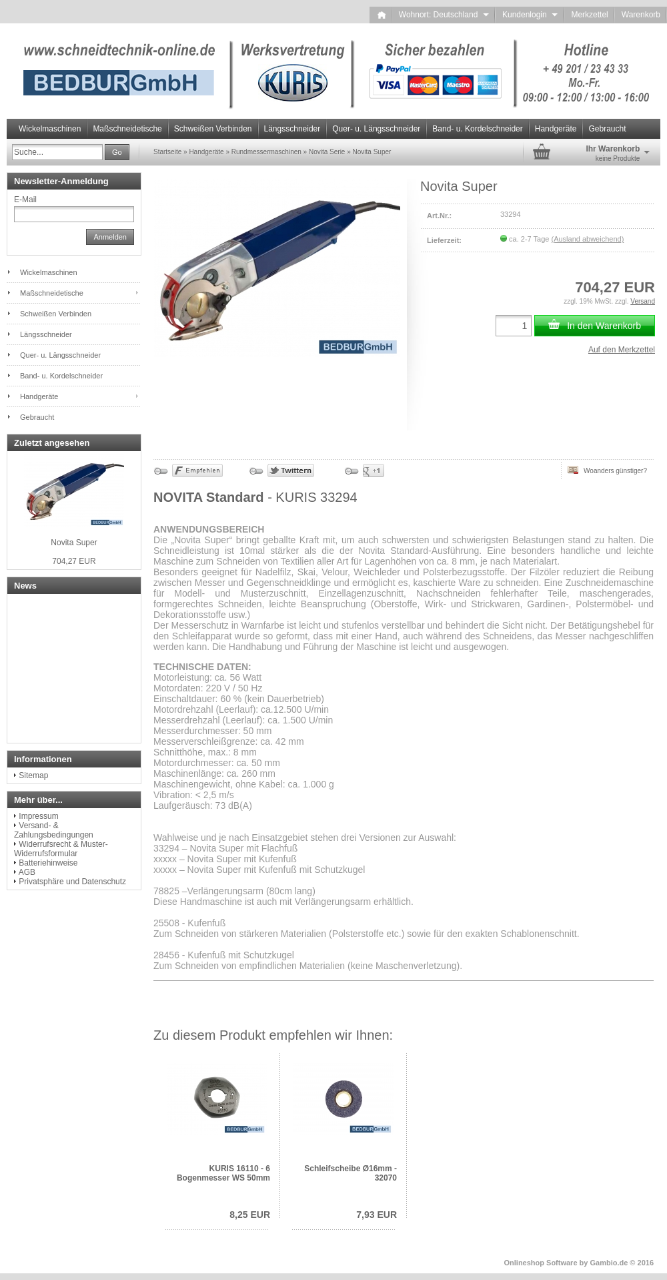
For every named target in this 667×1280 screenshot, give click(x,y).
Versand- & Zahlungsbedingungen (53, 830)
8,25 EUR (249, 1214)
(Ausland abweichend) (587, 239)
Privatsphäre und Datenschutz (72, 881)
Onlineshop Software (541, 1263)
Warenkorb (641, 14)
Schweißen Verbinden (213, 128)
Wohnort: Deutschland (444, 14)
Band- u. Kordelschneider (477, 128)
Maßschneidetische (127, 128)
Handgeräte (556, 128)
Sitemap (33, 775)
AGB (27, 872)
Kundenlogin (530, 14)
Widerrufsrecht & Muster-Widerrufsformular (61, 849)
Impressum (38, 816)
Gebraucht (607, 128)
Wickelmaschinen (50, 128)
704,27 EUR (73, 561)
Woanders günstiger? (607, 469)
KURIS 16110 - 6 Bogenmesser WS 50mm (223, 1173)
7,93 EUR (376, 1214)
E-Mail (25, 199)
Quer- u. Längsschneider (376, 128)
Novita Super (74, 542)
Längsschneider (292, 128)
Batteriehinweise (48, 863)
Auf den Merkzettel (621, 349)
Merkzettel (589, 14)
